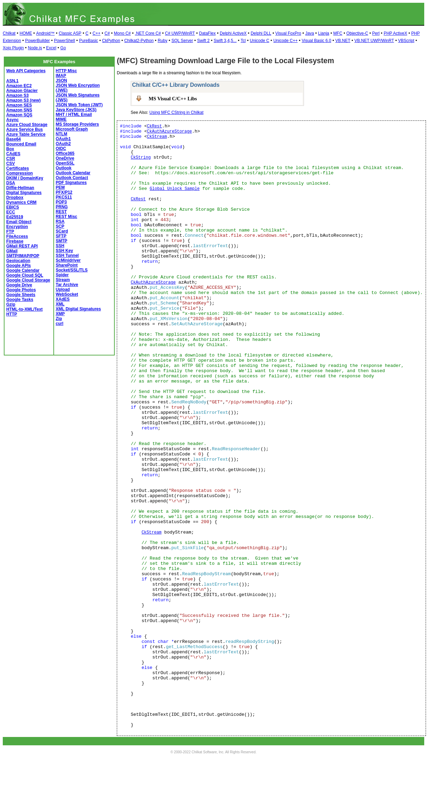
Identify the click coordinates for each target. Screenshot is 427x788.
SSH (60, 245)
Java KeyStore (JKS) (76, 109)
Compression (19, 173)
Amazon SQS (19, 114)
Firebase (14, 241)
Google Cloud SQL (24, 275)
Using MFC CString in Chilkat (176, 112)
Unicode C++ (285, 40)
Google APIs (18, 265)
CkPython (111, 40)
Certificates (17, 168)
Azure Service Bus (24, 129)
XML (60, 304)
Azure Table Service (25, 134)
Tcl (243, 40)
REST (61, 211)
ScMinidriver (68, 260)
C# (107, 33)
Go (63, 47)
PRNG (62, 206)
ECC (10, 212)
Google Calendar (23, 270)
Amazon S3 (17, 95)
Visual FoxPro (288, 33)
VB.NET (342, 40)
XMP (60, 313)
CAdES (13, 153)
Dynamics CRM (21, 202)
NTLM (61, 134)
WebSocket (67, 294)
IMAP (61, 75)
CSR (10, 158)
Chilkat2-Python (139, 40)
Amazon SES (19, 105)
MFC (337, 33)
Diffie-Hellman (20, 187)
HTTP (11, 314)
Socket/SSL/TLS (72, 270)
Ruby (162, 40)
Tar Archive (67, 284)
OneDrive (65, 158)
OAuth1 (63, 138)
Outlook (63, 168)
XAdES (63, 299)
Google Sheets (20, 294)
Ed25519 (14, 217)
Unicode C (259, 40)
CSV (10, 163)
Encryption (17, 226)
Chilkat (9, 33)
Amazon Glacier (22, 90)
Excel (51, 47)
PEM (60, 187)
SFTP (61, 236)
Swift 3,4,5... (225, 40)
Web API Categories (25, 70)
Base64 (13, 139)
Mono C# (122, 33)
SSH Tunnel (67, 255)
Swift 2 (203, 40)
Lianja (323, 33)
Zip (59, 318)
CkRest (154, 126)
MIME (61, 119)
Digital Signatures (24, 192)
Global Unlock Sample (175, 188)
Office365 (65, 153)
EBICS (12, 207)
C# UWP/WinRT (180, 33)
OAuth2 (63, 143)
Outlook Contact (72, 177)
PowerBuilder (37, 40)
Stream (63, 279)
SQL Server (182, 40)
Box (10, 148)
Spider (62, 275)
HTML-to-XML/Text (24, 309)
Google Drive (19, 285)
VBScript (406, 40)
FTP (10, 231)
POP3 (61, 202)
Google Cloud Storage (28, 280)
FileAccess (17, 236)
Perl (376, 33)
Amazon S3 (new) (23, 100)
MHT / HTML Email (74, 114)
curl (59, 323)
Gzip (10, 304)
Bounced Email (21, 144)
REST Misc (66, 216)
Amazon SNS (19, 110)
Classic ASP (70, 33)
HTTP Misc (66, 70)
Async (12, 119)
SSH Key (64, 250)
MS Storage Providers (77, 124)
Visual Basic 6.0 (316, 40)
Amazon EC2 (19, 85)
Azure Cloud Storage (26, 124)
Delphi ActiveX (233, 33)
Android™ (45, 33)
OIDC (61, 148)
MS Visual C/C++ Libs (173, 98)
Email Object (19, 221)
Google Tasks (19, 299)
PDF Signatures (71, 182)
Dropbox (14, 197)
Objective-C (357, 33)
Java (309, 33)
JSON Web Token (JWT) (79, 104)
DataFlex (207, 33)
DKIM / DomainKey (24, 178)
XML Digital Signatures (78, 309)
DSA (10, 183)
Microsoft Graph (72, 129)
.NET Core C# (148, 33)
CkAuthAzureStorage (169, 131)
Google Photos (21, 289)
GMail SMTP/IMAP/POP (22, 253)
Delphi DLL (261, 33)
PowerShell (64, 40)
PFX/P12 (64, 192)
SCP (60, 226)
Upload (63, 289)
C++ (97, 33)
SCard (62, 231)
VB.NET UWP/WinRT (374, 40)
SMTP (61, 240)
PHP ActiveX (395, 33)
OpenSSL (65, 163)
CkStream (157, 136)
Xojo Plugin (13, 47)
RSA (60, 221)
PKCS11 (64, 197)
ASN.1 (12, 80)
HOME (25, 33)
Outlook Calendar (73, 172)
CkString (141, 157)
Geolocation (18, 260)
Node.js (35, 47)
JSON (61, 80)
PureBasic (88, 40)
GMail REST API (22, 246)
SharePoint (67, 265)
